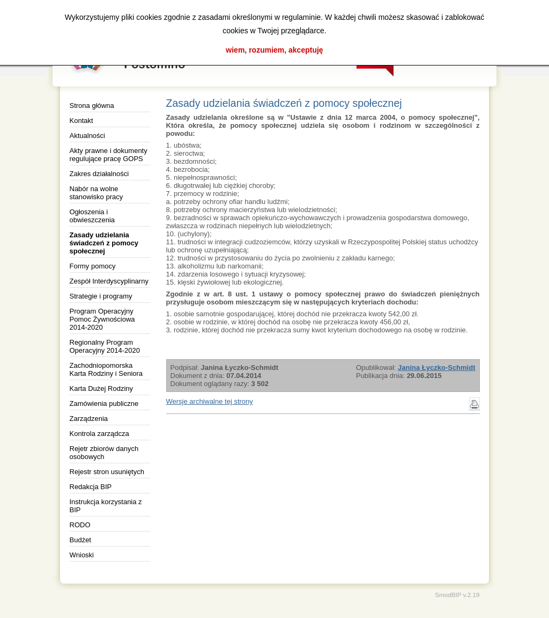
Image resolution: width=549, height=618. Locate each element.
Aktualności (87, 136)
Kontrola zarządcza (99, 434)
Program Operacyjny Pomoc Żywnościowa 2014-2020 (102, 319)
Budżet (80, 540)
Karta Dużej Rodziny (101, 388)
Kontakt (81, 121)
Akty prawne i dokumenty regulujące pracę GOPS (108, 155)
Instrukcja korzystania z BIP (106, 506)
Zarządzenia (89, 419)
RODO (80, 525)
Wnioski (82, 555)
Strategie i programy (101, 296)
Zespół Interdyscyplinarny (109, 281)
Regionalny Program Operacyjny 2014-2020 (105, 346)
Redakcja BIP (91, 487)
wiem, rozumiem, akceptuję (274, 50)
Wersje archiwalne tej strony (209, 401)
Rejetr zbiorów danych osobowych (104, 453)
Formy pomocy (93, 266)
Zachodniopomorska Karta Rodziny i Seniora (106, 369)
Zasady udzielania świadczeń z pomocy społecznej (104, 243)
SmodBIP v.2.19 (457, 594)
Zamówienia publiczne (104, 403)
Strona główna (92, 105)
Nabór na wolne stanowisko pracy (96, 193)
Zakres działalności (99, 174)
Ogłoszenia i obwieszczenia (92, 216)
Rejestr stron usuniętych (107, 472)
